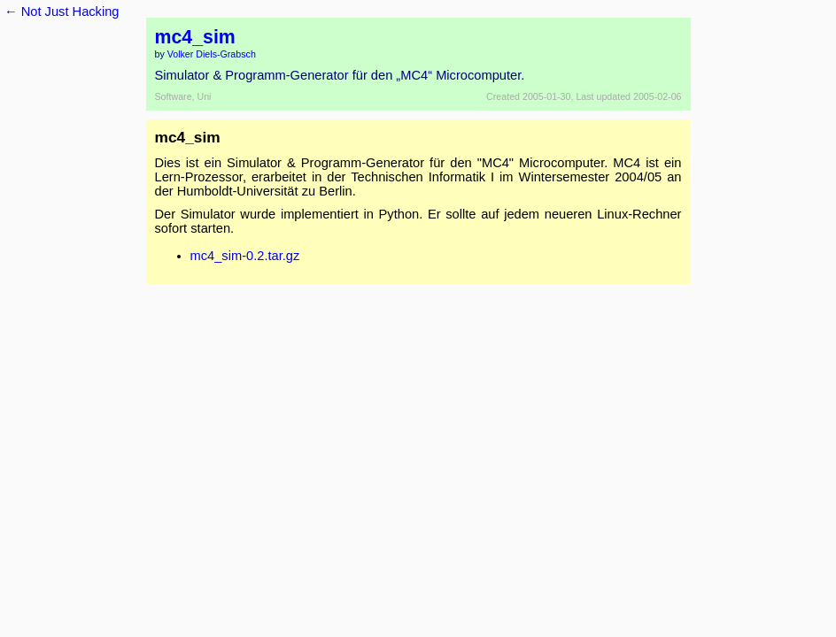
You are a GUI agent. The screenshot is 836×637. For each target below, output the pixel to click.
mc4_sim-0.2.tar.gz (245, 256)
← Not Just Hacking (62, 11)
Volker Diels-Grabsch (211, 54)
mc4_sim (195, 37)
